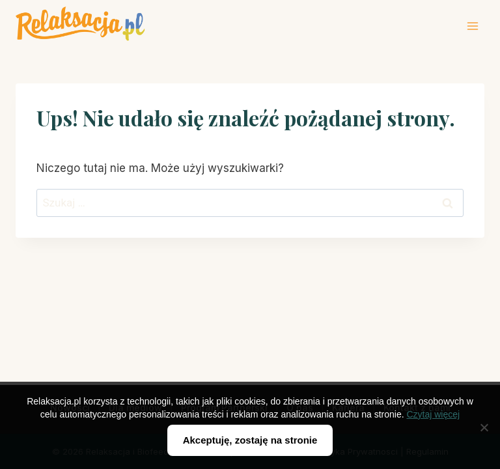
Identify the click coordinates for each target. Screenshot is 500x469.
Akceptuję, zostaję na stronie (250, 440)
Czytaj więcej (433, 414)
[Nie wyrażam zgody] (483, 427)
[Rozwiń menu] (472, 26)
